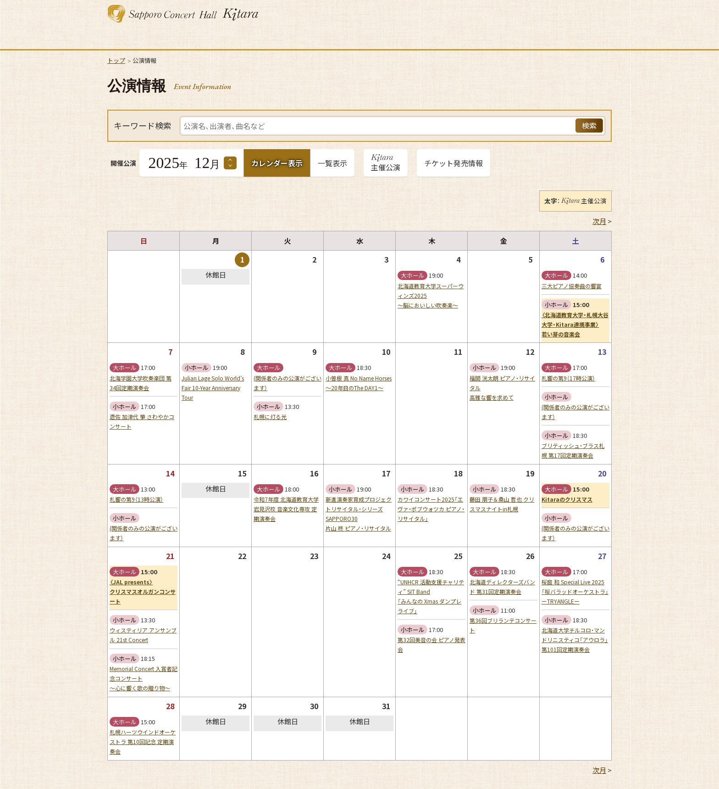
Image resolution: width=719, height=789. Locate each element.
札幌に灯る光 (270, 417)
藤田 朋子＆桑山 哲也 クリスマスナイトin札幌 (502, 504)
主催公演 (385, 165)
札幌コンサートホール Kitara (183, 14)
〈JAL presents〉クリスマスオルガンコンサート (143, 591)
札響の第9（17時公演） (568, 378)
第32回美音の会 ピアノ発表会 (431, 645)
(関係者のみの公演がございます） (287, 383)
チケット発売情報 (453, 162)
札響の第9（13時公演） (136, 499)
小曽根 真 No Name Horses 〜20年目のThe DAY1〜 (359, 383)
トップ (116, 60)
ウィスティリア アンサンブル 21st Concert (143, 635)
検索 (589, 125)
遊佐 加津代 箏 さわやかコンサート (142, 422)
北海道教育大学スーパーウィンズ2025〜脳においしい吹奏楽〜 (431, 295)
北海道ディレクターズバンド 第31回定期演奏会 (502, 587)
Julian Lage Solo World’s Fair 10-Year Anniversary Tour (213, 388)
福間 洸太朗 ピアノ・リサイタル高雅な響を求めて (502, 388)
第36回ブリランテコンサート (503, 625)
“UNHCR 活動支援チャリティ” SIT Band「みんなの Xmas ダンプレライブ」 (431, 596)
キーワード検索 (142, 125)
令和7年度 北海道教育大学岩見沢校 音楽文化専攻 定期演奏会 (286, 509)
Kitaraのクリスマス (567, 499)
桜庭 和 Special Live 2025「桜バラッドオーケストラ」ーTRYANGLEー (575, 591)
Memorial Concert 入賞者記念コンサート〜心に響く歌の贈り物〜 (143, 678)
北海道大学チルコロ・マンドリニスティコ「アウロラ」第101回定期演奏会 (575, 640)
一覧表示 (332, 162)
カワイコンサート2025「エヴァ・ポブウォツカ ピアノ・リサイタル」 (431, 509)
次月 (599, 221)
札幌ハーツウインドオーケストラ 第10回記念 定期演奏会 (143, 741)
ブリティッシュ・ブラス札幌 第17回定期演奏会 (573, 450)
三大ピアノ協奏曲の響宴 (572, 286)
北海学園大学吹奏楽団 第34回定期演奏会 (140, 383)
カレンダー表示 (277, 162)
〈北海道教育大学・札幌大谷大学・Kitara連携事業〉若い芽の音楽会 (575, 324)
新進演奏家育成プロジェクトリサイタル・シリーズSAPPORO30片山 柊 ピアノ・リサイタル (359, 513)
